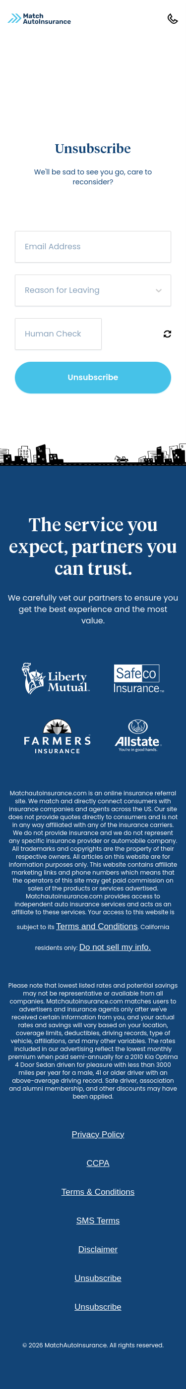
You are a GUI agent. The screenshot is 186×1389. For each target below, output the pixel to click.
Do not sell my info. (115, 947)
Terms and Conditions (96, 926)
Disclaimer (98, 1249)
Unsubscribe (93, 377)
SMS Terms (98, 1220)
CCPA (98, 1163)
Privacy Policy (98, 1134)
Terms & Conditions (98, 1192)
